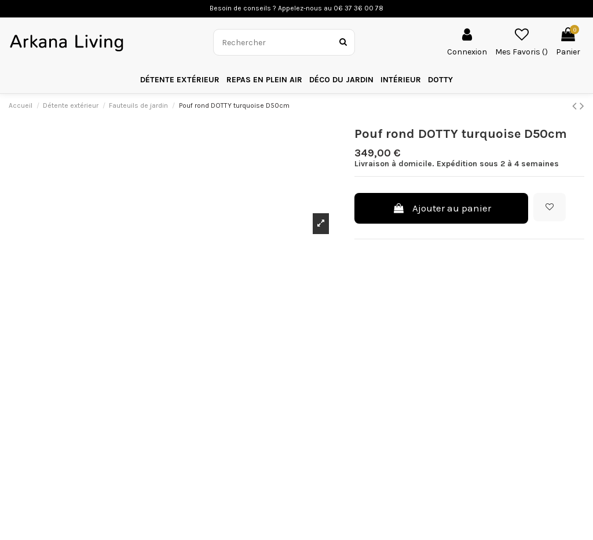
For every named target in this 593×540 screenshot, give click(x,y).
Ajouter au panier (441, 208)
